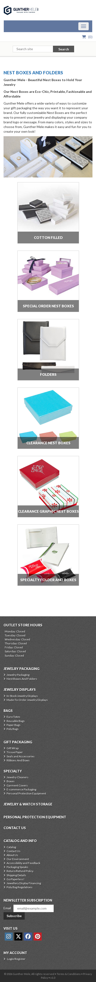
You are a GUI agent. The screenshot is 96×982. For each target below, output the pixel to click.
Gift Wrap (13, 748)
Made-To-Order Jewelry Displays (27, 700)
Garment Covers (17, 785)
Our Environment (18, 859)
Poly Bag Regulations (19, 887)
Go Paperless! (15, 879)
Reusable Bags (16, 721)
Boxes (11, 781)
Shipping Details (16, 875)
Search (63, 49)
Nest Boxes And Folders (33, 72)
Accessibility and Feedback (23, 863)
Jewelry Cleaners (17, 777)
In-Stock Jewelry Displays (22, 696)
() (90, 37)
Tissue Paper (15, 752)
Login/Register (16, 959)
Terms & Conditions (69, 973)
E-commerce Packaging (21, 789)
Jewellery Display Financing (24, 883)
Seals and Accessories (21, 756)
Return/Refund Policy (20, 871)
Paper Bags (13, 725)
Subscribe (14, 916)
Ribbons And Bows (18, 760)
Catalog (11, 847)
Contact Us (13, 851)
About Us (12, 855)
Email (7, 908)
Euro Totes (13, 717)
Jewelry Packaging (18, 675)
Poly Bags (13, 729)
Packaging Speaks (17, 867)
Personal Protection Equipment (26, 793)
